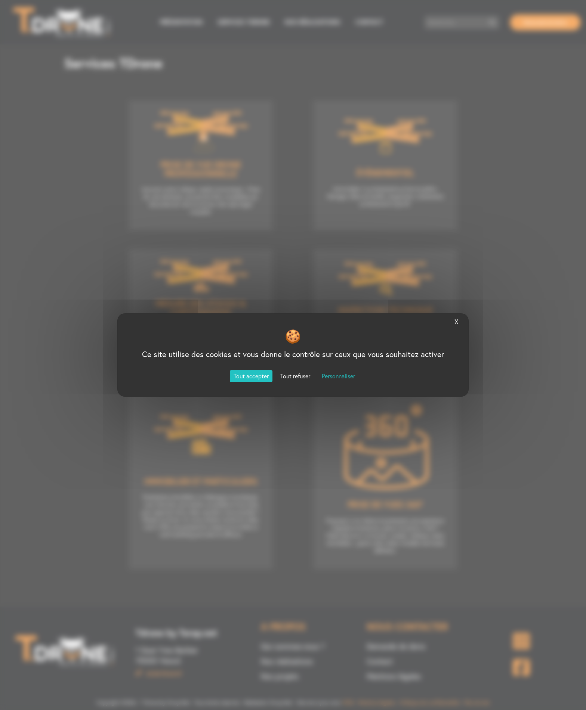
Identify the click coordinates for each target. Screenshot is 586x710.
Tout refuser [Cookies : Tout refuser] (295, 376)
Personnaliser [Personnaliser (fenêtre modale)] (338, 376)
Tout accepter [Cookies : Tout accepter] (251, 376)
